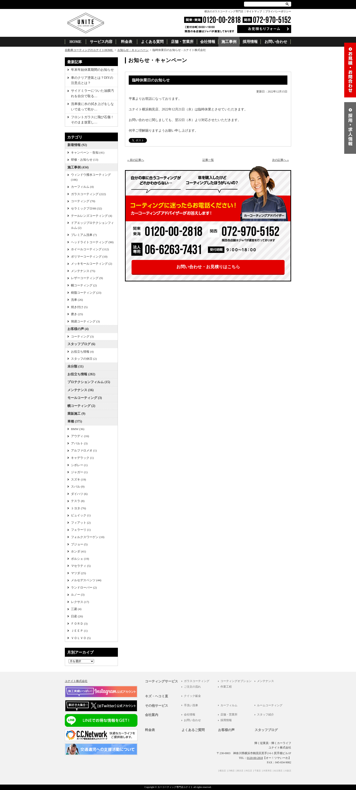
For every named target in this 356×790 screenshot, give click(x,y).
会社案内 (151, 715)
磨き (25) (77, 314)
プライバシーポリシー (278, 11)
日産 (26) (77, 616)
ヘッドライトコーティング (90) (92, 242)
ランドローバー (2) (84, 587)
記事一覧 (208, 160)
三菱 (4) (76, 609)
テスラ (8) (77, 501)
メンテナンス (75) (83, 271)
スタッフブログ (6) (81, 344)
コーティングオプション (236, 681)
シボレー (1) (79, 465)
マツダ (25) (78, 573)
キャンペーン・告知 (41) (87, 152)
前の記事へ (135, 160)
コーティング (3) (82, 336)
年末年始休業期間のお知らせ (92, 69)
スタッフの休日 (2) (84, 358)
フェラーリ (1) (81, 529)
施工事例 (228, 42)
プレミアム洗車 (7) (84, 235)
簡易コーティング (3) (85, 321)
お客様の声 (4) (78, 329)
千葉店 (257, 770)
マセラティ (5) (81, 566)
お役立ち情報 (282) (81, 374)
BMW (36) (77, 429)
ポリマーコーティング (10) (89, 256)
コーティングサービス (161, 681)
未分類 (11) (75, 366)
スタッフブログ (266, 730)
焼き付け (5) (79, 307)
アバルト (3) (79, 443)
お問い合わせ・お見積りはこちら (208, 266)
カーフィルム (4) (82, 186)
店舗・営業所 (182, 42)
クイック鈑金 (192, 696)
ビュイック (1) (81, 515)
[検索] (265, 4)
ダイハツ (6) (79, 494)
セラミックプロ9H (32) (86, 208)
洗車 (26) (77, 299)
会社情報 (207, 42)
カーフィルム (228, 705)
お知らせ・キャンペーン (133, 50)
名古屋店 (278, 770)
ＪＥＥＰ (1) (79, 630)
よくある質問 (152, 42)
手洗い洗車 (191, 705)
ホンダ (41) (78, 551)
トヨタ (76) (78, 508)
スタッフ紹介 (265, 714)
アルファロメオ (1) (84, 450)
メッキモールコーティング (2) (91, 263)
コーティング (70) (83, 201)
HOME (76, 42)
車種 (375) (74, 421)
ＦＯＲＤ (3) (79, 623)
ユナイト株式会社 (76, 681)
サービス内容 (101, 42)
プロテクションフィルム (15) (88, 382)
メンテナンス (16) (80, 390)
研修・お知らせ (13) (84, 159)
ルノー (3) (77, 594)
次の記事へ (280, 160)
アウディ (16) (80, 436)
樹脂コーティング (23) (86, 292)
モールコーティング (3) (84, 398)
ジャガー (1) (79, 472)
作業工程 (226, 686)
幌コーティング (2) (84, 285)
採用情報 (250, 42)
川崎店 (231, 770)
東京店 (240, 770)
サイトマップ (254, 11)
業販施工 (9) (76, 413)
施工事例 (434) (78, 167)
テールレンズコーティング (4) (91, 215)
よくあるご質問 (193, 730)
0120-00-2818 (255, 758)
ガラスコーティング (196, 681)
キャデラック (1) (82, 458)
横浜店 (222, 770)
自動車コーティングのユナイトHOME (89, 50)
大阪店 (288, 770)
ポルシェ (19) (80, 558)
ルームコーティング (269, 705)
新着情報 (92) (77, 145)
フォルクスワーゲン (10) (87, 537)
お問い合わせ (276, 42)
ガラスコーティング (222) (88, 194)
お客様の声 (226, 730)
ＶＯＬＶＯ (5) (81, 638)
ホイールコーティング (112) (90, 249)
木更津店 (267, 770)
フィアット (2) (81, 522)
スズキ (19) (78, 479)
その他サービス (156, 705)
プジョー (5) (79, 544)
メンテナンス (265, 681)
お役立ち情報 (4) (82, 351)
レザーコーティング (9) (87, 278)
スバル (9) (77, 486)
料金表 (126, 42)
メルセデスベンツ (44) (86, 580)
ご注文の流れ (192, 686)
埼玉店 (249, 770)
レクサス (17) (80, 602)
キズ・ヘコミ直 (156, 696)
